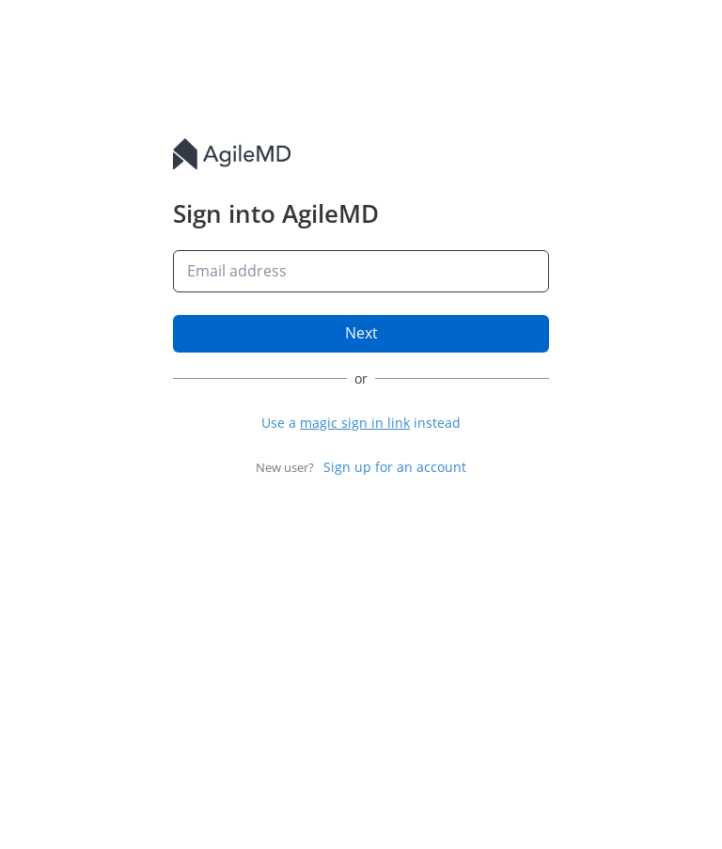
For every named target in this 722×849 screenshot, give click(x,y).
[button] (361, 423)
